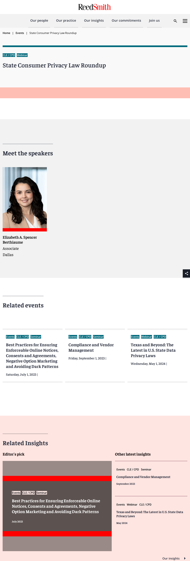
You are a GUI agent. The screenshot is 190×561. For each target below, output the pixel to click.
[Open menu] (185, 21)
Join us (154, 20)
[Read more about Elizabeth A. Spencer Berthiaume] (25, 212)
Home (6, 33)
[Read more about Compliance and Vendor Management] (151, 476)
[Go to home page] (95, 7)
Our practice (66, 20)
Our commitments (126, 20)
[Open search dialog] (175, 21)
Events (20, 33)
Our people (39, 20)
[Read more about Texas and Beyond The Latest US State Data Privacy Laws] (151, 513)
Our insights (94, 20)
